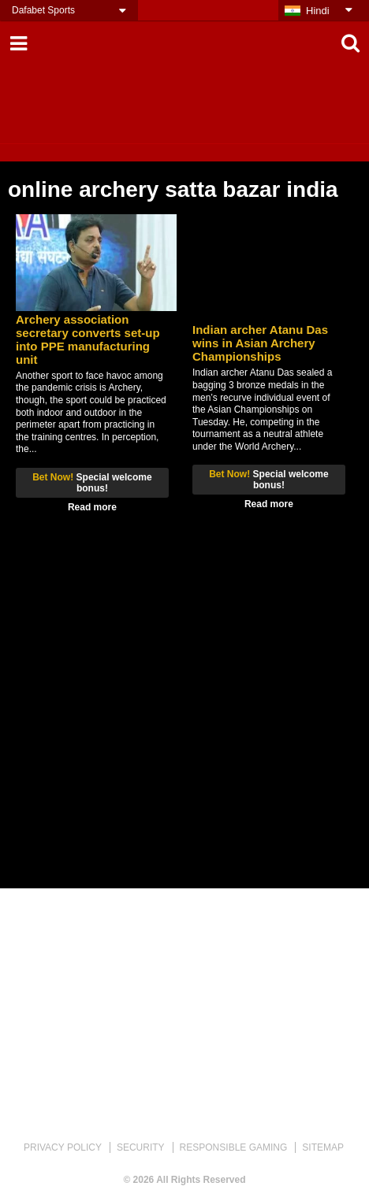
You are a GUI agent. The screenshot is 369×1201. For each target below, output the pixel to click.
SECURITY (141, 1147)
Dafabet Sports (43, 10)
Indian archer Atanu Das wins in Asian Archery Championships (260, 343)
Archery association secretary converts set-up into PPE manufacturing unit (88, 339)
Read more (92, 507)
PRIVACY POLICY (63, 1147)
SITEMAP (323, 1147)
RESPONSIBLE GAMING (234, 1147)
